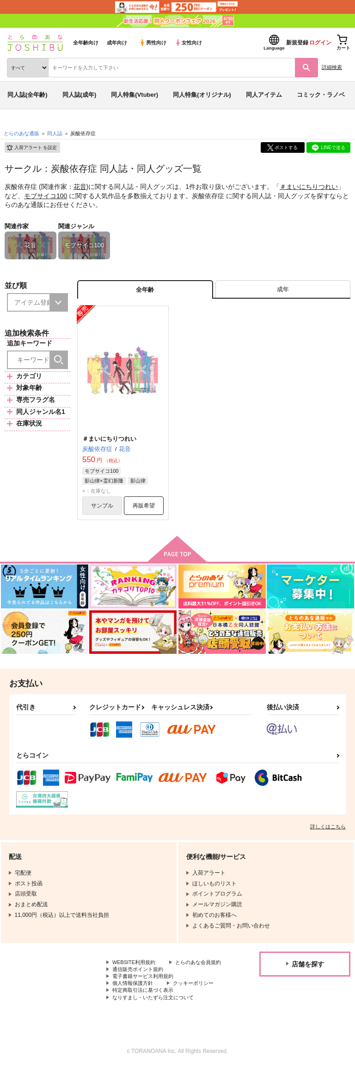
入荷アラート (31, 147)
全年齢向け (85, 42)
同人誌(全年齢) (27, 94)
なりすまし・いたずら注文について (156, 1013)
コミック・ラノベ (321, 94)
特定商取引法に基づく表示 (145, 1005)
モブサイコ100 (45, 196)
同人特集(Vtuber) (134, 94)
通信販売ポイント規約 (140, 982)
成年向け (117, 42)
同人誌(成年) (79, 94)
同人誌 (54, 133)
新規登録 (297, 42)
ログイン (320, 42)
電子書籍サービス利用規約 (145, 990)
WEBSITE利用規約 (135, 966)
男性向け (152, 42)
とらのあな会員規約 (137, 974)
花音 (79, 186)
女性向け (188, 42)
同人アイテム (264, 94)
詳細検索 (332, 67)
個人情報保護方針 (134, 997)
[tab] (282, 290)
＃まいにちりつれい (309, 186)
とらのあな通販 (21, 133)
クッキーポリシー (199, 997)
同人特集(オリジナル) (202, 94)
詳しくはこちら (328, 830)
